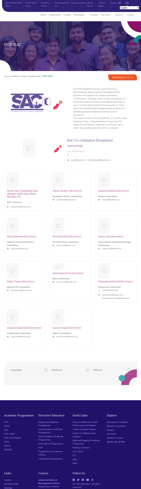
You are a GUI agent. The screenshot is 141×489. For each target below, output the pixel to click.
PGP (6, 422)
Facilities (94, 15)
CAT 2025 (78, 451)
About (43, 15)
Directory (75, 3)
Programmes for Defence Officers (50, 453)
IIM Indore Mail (11, 483)
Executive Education (105, 13)
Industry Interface (81, 447)
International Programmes (50, 443)
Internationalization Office (13, 4)
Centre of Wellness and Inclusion (84, 435)
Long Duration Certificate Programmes (50, 431)
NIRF (75, 463)
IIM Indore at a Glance (117, 422)
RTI (74, 455)
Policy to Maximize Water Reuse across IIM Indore (85, 424)
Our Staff (111, 433)
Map (75, 459)
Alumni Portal (90, 4)
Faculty (67, 15)
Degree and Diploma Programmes (48, 424)
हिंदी (119, 3)
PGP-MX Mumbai (12, 437)
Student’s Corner (45, 4)
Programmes (55, 15)
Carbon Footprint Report (84, 429)
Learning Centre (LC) (62, 4)
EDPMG (8, 449)
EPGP (7, 426)
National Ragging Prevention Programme (86, 442)
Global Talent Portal (31, 4)
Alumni (83, 3)
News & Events (131, 13)
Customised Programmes (50, 458)
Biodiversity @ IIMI (116, 441)
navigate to (123, 77)
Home (6, 76)
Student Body (35, 76)
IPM (6, 430)
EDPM (7, 445)
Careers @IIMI (102, 4)
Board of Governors (116, 426)
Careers (8, 480)
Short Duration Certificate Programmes (50, 438)
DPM (6, 441)
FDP (40, 447)
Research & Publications (79, 13)
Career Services (119, 13)
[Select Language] (129, 7)
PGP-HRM (9, 433)
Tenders (113, 3)
